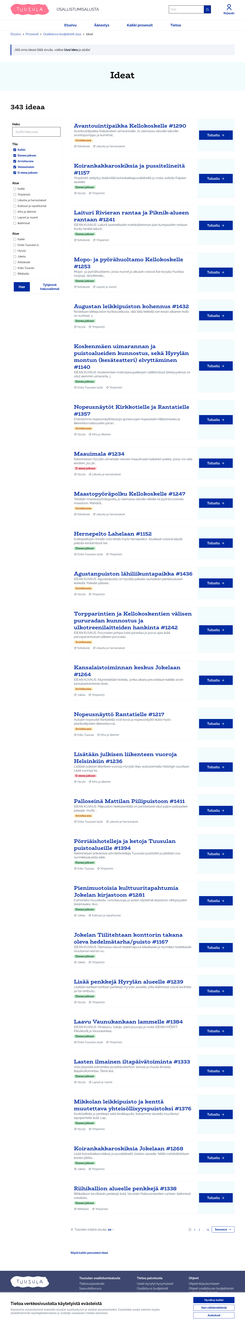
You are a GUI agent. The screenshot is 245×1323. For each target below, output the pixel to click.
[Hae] (190, 9)
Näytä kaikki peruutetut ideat (89, 1252)
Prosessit (32, 34)
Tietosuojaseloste (91, 1284)
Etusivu (16, 34)
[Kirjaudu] (229, 9)
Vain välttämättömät (214, 1307)
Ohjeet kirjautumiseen (204, 1284)
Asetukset (214, 1315)
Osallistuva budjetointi (152, 1288)
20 (111, 1229)
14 (208, 1229)
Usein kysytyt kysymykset (155, 1284)
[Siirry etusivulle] (55, 9)
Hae (22, 287)
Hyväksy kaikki (214, 1300)
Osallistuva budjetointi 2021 (62, 34)
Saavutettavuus (90, 1288)
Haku (16, 124)
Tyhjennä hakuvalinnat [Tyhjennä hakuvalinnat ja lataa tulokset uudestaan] (50, 287)
